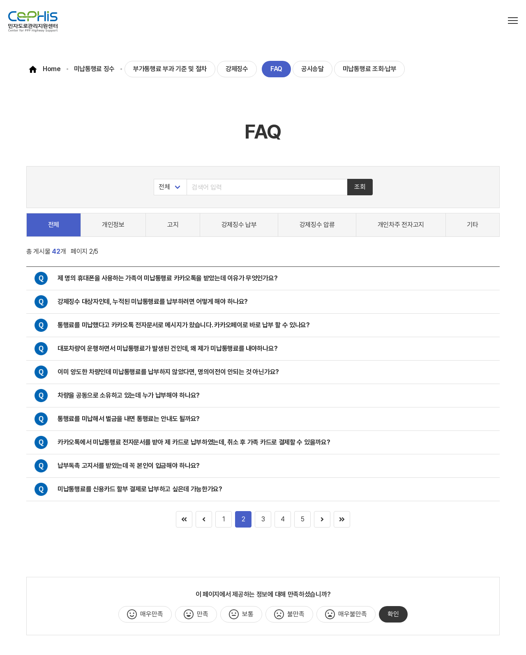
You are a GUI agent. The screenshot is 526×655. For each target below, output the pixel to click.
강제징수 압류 (317, 225)
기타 (472, 225)
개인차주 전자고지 (401, 225)
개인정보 (113, 225)
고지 (172, 225)
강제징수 (237, 69)
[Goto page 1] (342, 519)
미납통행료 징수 (94, 69)
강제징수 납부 (239, 225)
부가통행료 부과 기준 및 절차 (170, 69)
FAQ (276, 69)
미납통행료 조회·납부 (370, 69)
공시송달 (312, 69)
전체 (53, 225)
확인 (393, 614)
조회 (360, 187)
